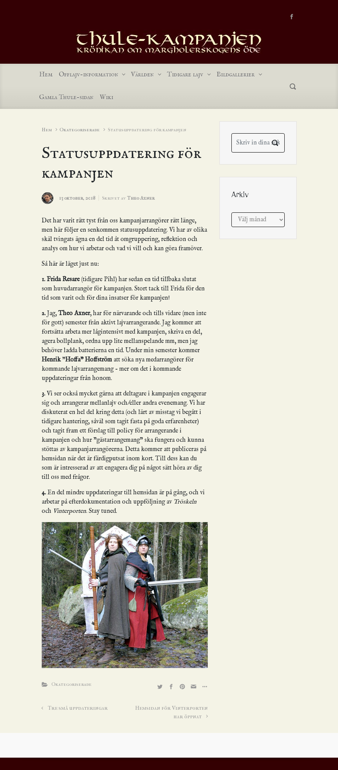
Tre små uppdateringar (78, 708)
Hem (47, 129)
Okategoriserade (79, 129)
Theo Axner (141, 198)
